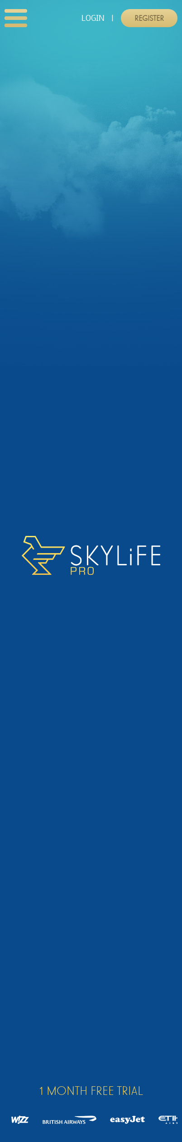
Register (149, 18)
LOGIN (92, 18)
